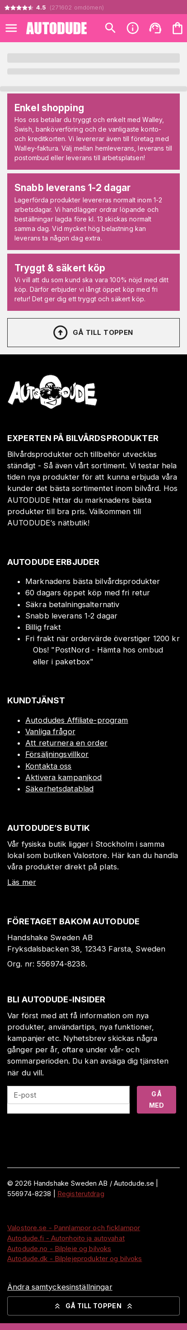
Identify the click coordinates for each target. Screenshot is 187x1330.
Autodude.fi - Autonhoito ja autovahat (66, 1238)
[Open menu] (11, 28)
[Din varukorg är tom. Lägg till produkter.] (177, 28)
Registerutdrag (80, 1193)
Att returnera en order (66, 742)
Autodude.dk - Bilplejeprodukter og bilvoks (74, 1258)
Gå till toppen (92, 332)
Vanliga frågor (50, 731)
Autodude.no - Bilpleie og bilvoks (59, 1248)
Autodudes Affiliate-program (76, 720)
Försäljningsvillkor (57, 754)
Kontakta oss (48, 766)
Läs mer (21, 882)
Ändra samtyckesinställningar (59, 1286)
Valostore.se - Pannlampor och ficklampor (73, 1227)
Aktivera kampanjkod (63, 777)
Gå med (156, 1099)
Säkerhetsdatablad (59, 788)
